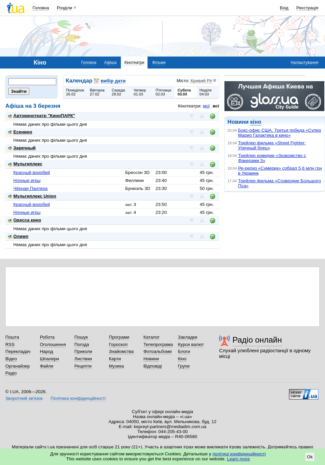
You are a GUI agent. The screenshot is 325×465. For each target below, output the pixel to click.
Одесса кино (24, 220)
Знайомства (121, 351)
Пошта (12, 337)
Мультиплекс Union (32, 196)
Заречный (22, 147)
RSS (10, 344)
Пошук (81, 337)
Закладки (187, 337)
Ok (310, 456)
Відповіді (153, 366)
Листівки (83, 358)
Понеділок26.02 (75, 92)
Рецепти (83, 366)
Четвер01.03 (140, 92)
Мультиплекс (25, 163)
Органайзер (17, 366)
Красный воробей (31, 172)
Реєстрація (307, 7)
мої (206, 105)
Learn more (238, 458)
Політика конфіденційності (78, 398)
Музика (116, 366)
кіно (255, 122)
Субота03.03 (184, 92)
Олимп (18, 236)
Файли (47, 366)
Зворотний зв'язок (24, 398)
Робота (47, 337)
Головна (41, 7)
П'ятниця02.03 (163, 92)
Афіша (110, 62)
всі (216, 105)
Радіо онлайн (257, 339)
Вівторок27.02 (97, 92)
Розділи (64, 7)
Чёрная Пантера (30, 188)
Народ (46, 351)
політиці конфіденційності (239, 453)
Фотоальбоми (158, 351)
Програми (119, 337)
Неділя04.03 (205, 92)
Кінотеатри (134, 62)
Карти (115, 358)
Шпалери (49, 358)
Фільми (158, 62)
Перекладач (17, 351)
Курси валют (191, 344)
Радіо (11, 373)
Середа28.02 (118, 92)
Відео (11, 358)
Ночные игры (27, 180)
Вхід (284, 7)
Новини (151, 358)
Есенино (20, 131)
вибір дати (113, 80)
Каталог (152, 337)
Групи (183, 366)
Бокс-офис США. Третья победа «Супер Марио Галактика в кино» (279, 133)
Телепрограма (158, 344)
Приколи (83, 351)
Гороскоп (118, 344)
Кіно (182, 358)
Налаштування (304, 62)
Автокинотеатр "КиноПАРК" (41, 115)
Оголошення (53, 344)
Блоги (184, 351)
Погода (81, 344)
